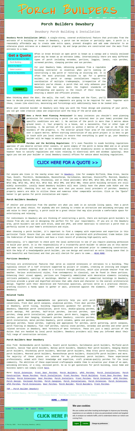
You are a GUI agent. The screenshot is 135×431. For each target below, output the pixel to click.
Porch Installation (50, 376)
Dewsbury (68, 174)
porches (112, 189)
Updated (33, 408)
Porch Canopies (53, 381)
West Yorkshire (51, 329)
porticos (11, 281)
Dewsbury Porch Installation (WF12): (27, 38)
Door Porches (45, 378)
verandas (71, 60)
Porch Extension (23, 373)
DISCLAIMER (122, 18)
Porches (41, 408)
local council (55, 136)
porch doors (71, 314)
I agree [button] (76, 423)
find (15, 345)
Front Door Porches (46, 373)
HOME (91, 18)
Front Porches (71, 376)
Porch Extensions (26, 378)
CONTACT (113, 18)
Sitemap (8, 408)
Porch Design (14, 381)
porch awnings (15, 312)
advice (88, 155)
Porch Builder (66, 384)
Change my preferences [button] (100, 423)
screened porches (43, 62)
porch (124, 108)
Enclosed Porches (32, 381)
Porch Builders (68, 373)
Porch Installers (64, 378)
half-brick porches (54, 312)
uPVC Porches (87, 373)
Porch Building (89, 376)
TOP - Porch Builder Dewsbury (22, 389)
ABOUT (105, 18)
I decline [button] (85, 423)
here (46, 368)
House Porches (30, 376)
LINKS (97, 18)
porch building (102, 365)
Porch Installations (108, 373)
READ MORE (99, 253)
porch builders (117, 218)
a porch (66, 41)
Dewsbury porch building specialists (28, 300)
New (27, 408)
